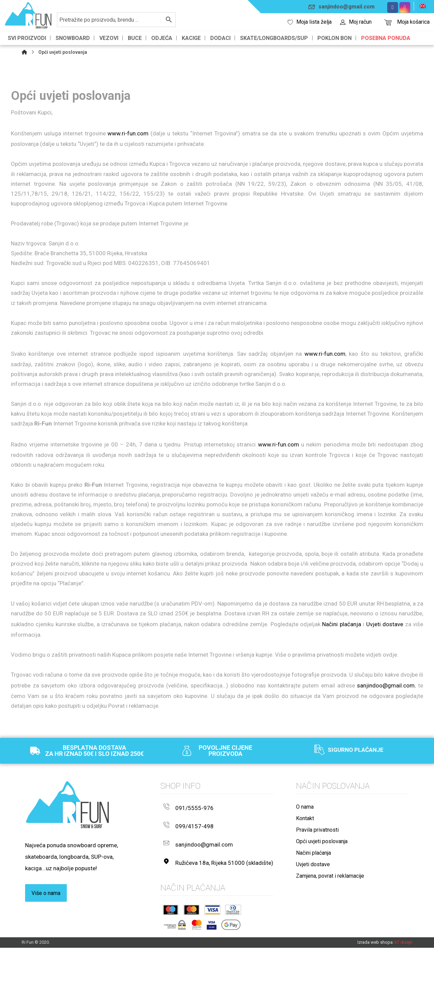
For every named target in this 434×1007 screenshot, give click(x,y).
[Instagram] (404, 7)
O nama (305, 878)
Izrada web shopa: (375, 1000)
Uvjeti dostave (384, 687)
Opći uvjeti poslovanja (322, 913)
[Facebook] (392, 7)
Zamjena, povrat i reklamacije (330, 947)
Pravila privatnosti (317, 901)
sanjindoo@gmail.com (386, 753)
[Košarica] (388, 22)
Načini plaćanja (341, 687)
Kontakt (305, 889)
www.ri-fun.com (128, 136)
